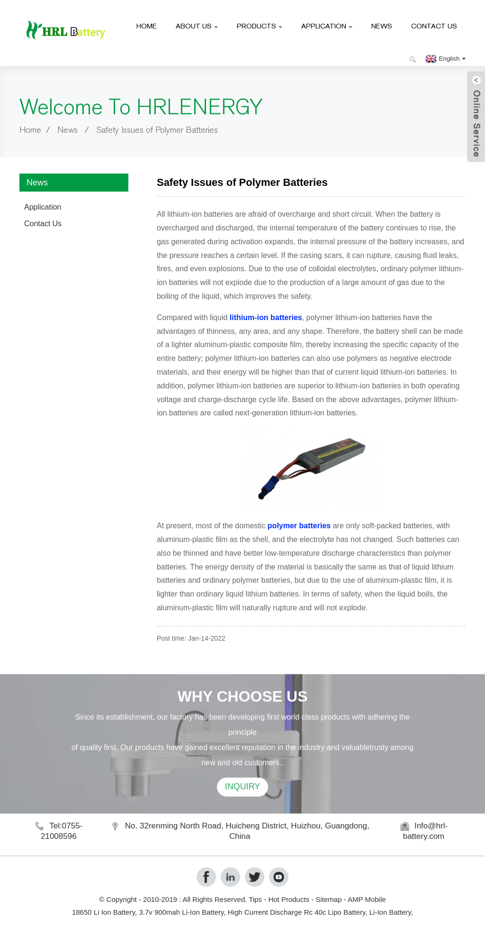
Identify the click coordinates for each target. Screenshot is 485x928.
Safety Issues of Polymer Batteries (157, 130)
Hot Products (288, 899)
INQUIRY (242, 804)
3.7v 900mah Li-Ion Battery (181, 912)
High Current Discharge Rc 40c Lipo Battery (297, 912)
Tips (255, 899)
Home (146, 26)
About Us (197, 26)
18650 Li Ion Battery (103, 912)
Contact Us (434, 26)
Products (259, 26)
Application (326, 26)
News (381, 26)
